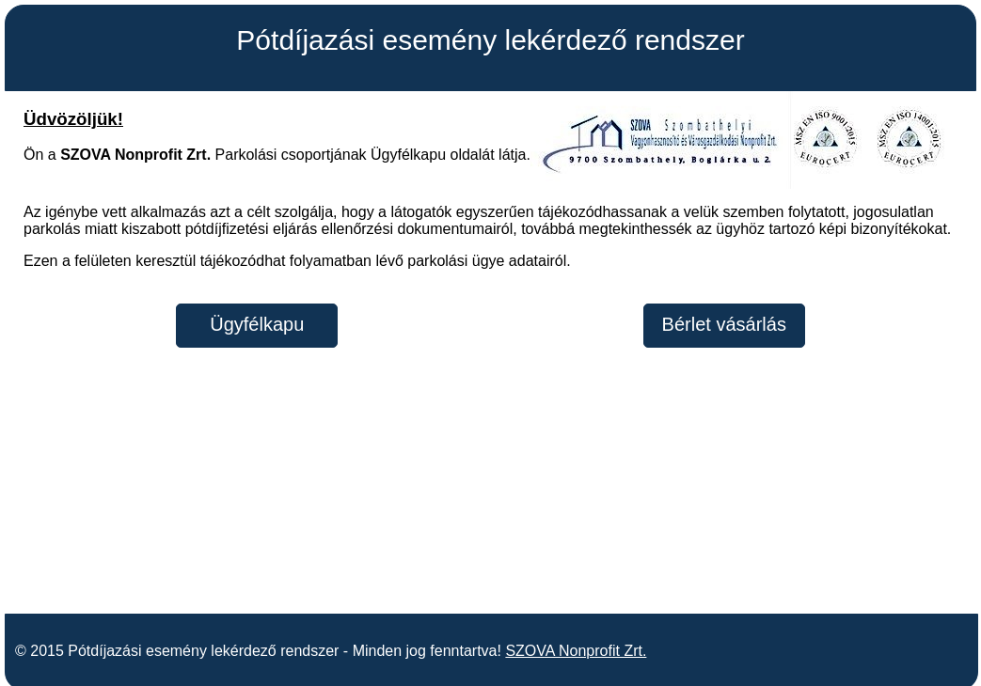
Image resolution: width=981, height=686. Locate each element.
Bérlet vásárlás (724, 324)
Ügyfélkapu (257, 324)
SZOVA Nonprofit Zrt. (575, 641)
